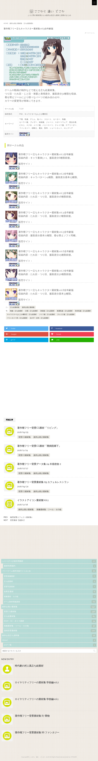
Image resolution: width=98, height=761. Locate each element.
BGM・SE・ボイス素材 (50, 621)
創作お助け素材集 (28, 307)
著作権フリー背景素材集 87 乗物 (32, 715)
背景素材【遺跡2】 (17, 520)
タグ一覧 (50, 645)
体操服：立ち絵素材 (47, 311)
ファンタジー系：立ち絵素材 (17, 318)
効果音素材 (50, 591)
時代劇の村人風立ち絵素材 (29, 665)
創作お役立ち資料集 (49, 635)
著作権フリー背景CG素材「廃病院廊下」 (39, 446)
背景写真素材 (50, 586)
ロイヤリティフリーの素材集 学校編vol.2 (37, 682)
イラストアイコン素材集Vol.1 (33, 500)
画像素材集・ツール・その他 (49, 509)
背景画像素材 (50, 576)
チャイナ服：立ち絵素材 (65, 314)
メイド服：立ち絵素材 (47, 314)
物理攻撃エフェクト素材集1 (21, 517)
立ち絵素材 (50, 581)
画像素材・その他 (50, 596)
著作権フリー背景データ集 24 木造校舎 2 (39, 464)
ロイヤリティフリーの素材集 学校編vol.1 (37, 699)
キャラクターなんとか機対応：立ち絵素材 (22, 314)
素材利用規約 (50, 566)
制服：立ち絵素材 (16, 311)
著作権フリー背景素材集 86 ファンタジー (37, 732)
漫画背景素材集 (50, 630)
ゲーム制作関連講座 (50, 601)
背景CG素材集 (24, 437)
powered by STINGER (70, 757)
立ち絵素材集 (14, 307)
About (49, 640)
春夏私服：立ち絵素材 (64, 311)
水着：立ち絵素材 (31, 311)
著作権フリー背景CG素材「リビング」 (38, 427)
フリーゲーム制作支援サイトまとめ (49, 570)
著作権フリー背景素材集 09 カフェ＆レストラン (43, 482)
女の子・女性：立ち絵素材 (39, 318)
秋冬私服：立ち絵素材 (83, 311)
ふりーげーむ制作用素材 (49, 561)
